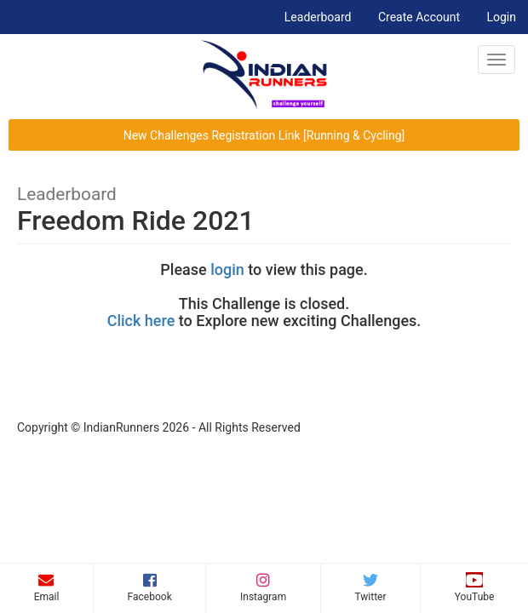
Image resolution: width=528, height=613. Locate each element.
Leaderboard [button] (324, 16)
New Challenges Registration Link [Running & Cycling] (264, 135)
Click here (141, 320)
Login (501, 17)
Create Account (419, 17)
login (227, 269)
